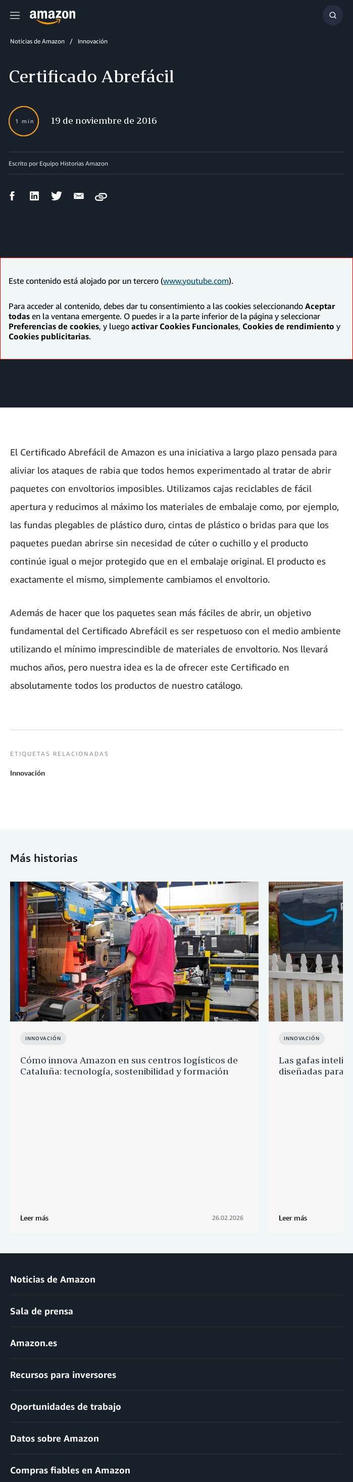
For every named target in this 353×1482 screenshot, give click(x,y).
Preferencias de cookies (299, 1446)
